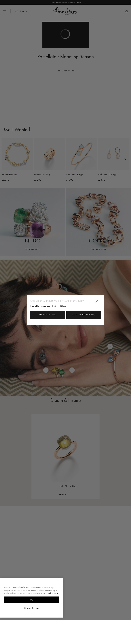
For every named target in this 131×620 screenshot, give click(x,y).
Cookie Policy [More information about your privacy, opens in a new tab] (52, 593)
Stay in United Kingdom (83, 315)
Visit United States (47, 315)
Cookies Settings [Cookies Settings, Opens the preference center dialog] (31, 608)
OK (31, 600)
